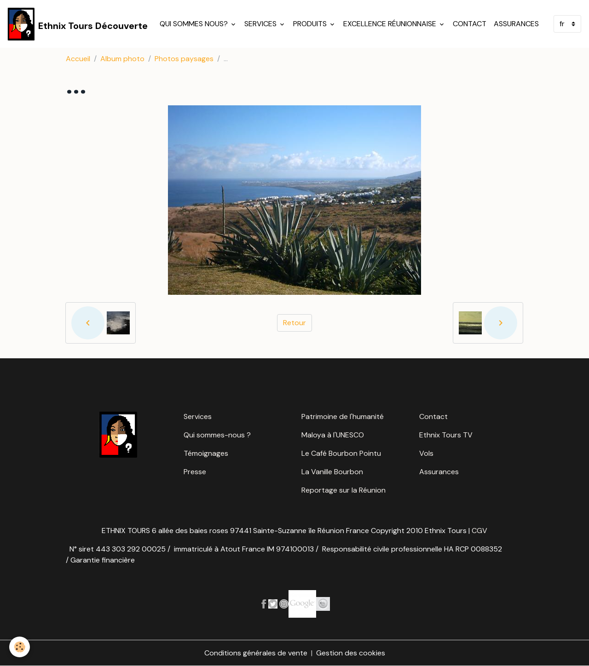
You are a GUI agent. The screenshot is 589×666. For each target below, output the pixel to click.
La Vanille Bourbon (332, 472)
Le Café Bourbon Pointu (341, 453)
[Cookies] (19, 647)
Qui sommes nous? (195, 24)
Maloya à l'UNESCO (332, 435)
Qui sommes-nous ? (217, 435)
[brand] (77, 23)
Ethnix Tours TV (446, 435)
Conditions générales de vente (255, 653)
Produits (311, 24)
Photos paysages (184, 58)
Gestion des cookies (350, 653)
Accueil (78, 58)
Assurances (516, 24)
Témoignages (206, 453)
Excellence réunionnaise (390, 24)
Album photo (122, 58)
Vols (426, 453)
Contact (469, 24)
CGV (479, 530)
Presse (195, 472)
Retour (294, 322)
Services (261, 24)
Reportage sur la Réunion (343, 490)
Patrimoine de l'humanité (342, 416)
